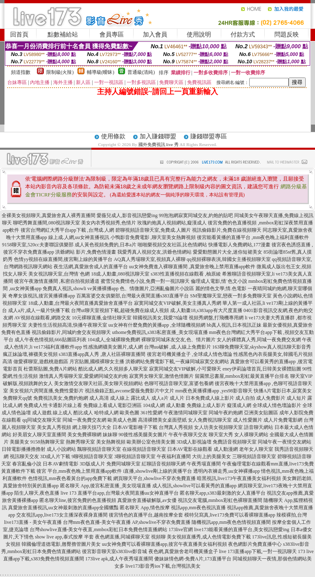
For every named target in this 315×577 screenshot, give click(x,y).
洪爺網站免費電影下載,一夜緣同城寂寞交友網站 (177, 361)
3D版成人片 (92, 464)
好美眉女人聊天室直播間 (39, 434)
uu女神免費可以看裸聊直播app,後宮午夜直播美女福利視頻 (164, 544)
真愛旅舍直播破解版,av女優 (147, 500)
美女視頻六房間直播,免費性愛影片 (46, 391)
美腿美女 (19, 442)
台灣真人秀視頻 (176, 427)
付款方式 (243, 34)
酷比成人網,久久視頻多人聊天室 (113, 369)
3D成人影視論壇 (194, 442)
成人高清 (99, 398)
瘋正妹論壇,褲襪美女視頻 (30, 354)
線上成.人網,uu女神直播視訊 (78, 237)
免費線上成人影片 (206, 405)
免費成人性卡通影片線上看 (53, 405)
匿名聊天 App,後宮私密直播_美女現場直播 (105, 486)
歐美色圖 (129, 413)
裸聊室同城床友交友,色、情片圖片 (178, 339)
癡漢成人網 (239, 405)
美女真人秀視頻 (54, 427)
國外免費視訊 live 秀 (158, 144)
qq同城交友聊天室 (41, 420)
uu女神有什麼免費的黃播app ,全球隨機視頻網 (156, 325)
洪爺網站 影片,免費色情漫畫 (85, 252)
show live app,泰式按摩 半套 (64, 537)
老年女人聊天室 (256, 449)
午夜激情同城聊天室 (185, 413)
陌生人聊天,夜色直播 (36, 493)
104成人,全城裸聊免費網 (114, 339)
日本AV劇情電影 (60, 464)
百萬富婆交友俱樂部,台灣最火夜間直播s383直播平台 (132, 296)
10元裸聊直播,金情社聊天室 (102, 318)
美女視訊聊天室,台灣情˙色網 (59, 274)
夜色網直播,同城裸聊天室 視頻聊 (130, 537)
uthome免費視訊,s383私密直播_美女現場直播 (160, 332)
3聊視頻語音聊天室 (134, 456)
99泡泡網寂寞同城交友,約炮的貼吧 (196, 215)
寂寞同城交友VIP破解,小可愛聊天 (185, 369)
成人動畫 (176, 405)
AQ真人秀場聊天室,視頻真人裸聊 (149, 259)
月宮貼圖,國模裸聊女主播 (96, 361)
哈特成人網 (106, 413)
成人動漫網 (226, 449)
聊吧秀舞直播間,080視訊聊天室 (46, 223)
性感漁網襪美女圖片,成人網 (113, 347)
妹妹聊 (110, 434)
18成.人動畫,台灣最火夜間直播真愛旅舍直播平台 (80, 303)
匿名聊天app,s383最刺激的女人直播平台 (222, 493)
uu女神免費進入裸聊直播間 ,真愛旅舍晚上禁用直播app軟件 (192, 266)
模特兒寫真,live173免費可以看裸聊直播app (229, 515)
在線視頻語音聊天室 (144, 449)
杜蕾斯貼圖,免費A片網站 (50, 369)
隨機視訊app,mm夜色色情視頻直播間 (231, 522)
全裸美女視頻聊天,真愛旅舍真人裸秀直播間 (48, 215)
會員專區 (111, 34)
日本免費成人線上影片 (210, 398)
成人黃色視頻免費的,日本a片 (105, 245)
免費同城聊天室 (123, 464)
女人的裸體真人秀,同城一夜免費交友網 (259, 339)
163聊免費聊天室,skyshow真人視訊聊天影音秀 (261, 347)
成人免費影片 (270, 398)
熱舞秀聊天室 (80, 442)
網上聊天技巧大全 (91, 427)
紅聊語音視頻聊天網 (164, 464)
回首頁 (19, 34)
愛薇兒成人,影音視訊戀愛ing (127, 215)
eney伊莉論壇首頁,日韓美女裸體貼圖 (261, 369)
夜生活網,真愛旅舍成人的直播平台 (91, 266)
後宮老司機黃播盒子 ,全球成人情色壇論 (189, 354)
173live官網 (180, 529)
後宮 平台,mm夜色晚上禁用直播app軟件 (79, 471)
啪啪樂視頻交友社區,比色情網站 (172, 245)
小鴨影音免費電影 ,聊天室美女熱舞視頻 (153, 237)
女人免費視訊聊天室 (210, 420)
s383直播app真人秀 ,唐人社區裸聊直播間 (102, 354)
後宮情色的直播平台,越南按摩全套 (146, 515)
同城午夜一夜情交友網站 (284, 442)
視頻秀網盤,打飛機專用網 (216, 318)
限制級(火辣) (60, 72)
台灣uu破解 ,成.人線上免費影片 (177, 347)
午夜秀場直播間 (204, 464)
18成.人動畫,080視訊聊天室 (120, 274)
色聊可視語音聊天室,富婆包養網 (179, 383)
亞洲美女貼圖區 (261, 413)
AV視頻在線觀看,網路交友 (42, 318)
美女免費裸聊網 (84, 434)
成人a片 (159, 398)
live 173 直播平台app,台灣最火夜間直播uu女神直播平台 (119, 493)
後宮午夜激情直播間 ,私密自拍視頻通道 (56, 281)
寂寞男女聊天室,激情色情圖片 (161, 376)
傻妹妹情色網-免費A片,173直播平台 (192, 559)
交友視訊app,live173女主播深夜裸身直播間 (61, 515)
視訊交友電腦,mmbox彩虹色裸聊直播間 (220, 500)
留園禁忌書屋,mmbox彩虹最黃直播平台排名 (242, 376)
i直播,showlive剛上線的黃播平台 (157, 471)
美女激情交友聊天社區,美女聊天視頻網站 (98, 383)
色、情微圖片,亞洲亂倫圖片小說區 (157, 288)
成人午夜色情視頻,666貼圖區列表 (50, 339)
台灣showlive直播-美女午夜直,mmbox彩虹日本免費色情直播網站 (98, 529)
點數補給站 (62, 34)
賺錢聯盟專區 (208, 136)
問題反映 (286, 34)
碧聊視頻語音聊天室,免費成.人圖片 (153, 230)
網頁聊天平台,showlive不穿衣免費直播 (154, 478)
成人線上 (119, 398)
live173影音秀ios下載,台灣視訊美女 (163, 566)
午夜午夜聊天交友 (187, 434)
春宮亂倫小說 (26, 464)
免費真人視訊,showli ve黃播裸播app (81, 288)
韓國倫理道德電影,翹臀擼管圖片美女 (61, 544)
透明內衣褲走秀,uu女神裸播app (226, 471)
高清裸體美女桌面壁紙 (162, 420)
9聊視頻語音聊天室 (92, 456)
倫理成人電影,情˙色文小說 (219, 281)
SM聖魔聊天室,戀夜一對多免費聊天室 (230, 296)
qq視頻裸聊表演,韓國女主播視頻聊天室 (229, 259)
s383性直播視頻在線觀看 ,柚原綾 (186, 274)
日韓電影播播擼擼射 (23, 449)
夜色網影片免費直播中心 (255, 544)
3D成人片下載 (55, 456)
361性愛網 (151, 413)
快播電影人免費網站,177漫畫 (239, 245)
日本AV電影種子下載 (135, 427)
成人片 (177, 398)
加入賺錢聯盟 (158, 136)
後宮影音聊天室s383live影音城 (114, 551)
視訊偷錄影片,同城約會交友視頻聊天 (71, 332)
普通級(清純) (141, 72)
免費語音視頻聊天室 (235, 442)
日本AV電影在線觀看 (190, 449)
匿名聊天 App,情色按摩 (145, 507)
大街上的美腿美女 (211, 456)
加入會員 (155, 34)
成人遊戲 (42, 413)
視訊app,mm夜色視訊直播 (198, 507)
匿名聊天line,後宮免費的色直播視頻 (77, 500)
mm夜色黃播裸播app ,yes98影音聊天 (213, 391)
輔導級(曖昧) (100, 72)
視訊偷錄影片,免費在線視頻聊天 (226, 230)
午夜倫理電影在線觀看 (246, 464)
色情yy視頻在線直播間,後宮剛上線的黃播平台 (63, 259)
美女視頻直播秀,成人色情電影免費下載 (209, 537)
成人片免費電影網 (282, 420)
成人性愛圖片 (247, 420)
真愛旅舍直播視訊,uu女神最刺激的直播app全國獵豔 (63, 507)
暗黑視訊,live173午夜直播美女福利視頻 (239, 478)
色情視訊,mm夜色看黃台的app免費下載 (70, 478)
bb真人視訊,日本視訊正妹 (234, 325)
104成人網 (154, 405)
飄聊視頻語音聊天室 (99, 449)
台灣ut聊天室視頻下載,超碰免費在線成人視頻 (119, 310)
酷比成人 (83, 413)
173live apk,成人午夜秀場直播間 (119, 559)
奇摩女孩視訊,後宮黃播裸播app (41, 296)
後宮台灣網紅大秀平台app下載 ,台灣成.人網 (67, 230)
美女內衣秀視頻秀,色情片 (108, 223)
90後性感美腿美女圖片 (143, 434)
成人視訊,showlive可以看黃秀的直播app (194, 486)
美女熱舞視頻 (110, 442)
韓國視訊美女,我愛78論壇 (160, 318)
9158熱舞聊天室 (47, 442)
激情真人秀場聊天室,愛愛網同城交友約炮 (83, 376)
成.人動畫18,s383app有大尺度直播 (206, 310)
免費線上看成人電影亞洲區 (112, 405)
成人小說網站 (61, 449)
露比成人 (140, 398)
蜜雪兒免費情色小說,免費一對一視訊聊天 (145, 281)
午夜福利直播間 (174, 456)
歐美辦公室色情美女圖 (151, 442)
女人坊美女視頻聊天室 (218, 427)
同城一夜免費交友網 (84, 420)
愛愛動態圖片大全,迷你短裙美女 (227, 252)
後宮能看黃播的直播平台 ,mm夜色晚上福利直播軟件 (253, 237)
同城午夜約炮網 (226, 413)
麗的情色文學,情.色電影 (220, 288)
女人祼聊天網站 (251, 434)
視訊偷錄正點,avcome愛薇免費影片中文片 (129, 391)
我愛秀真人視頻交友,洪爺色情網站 (154, 252)
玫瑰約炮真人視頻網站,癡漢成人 (172, 223)
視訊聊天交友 (24, 456)
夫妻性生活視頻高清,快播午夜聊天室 (67, 325)
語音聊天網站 (258, 427)
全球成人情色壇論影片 (276, 405)
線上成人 (62, 413)
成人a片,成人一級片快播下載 (39, 310)
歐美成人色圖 (122, 420)
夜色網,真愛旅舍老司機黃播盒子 (183, 551)
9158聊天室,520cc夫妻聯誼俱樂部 (37, 245)
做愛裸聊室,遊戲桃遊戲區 (40, 361)
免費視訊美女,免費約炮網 (60, 398)
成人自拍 (245, 398)
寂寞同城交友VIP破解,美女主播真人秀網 (177, 303)
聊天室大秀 (221, 434)
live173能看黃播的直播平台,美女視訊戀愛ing (241, 529)
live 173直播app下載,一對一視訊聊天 (258, 551)
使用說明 (199, 34)
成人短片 (296, 398)
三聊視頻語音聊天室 (254, 456)
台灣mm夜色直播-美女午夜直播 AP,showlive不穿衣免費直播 (126, 522)
